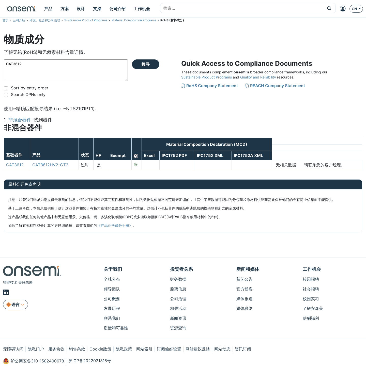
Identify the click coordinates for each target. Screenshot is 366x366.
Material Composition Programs (134, 20)
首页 (6, 20)
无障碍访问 (13, 349)
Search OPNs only (28, 94)
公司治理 (178, 298)
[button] (329, 8)
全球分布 (112, 279)
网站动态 (222, 349)
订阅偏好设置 (169, 349)
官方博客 (244, 289)
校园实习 (311, 298)
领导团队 (112, 289)
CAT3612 (66, 70)
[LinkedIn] (6, 292)
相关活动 (178, 308)
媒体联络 (244, 308)
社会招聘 (311, 289)
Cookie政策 (100, 349)
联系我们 (112, 318)
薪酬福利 (311, 318)
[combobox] (241, 8)
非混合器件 (19, 119)
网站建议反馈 (198, 349)
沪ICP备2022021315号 (89, 360)
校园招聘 (311, 279)
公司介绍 (19, 20)
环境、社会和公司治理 (44, 20)
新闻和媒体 (247, 269)
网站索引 (144, 349)
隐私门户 (36, 349)
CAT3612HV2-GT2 (50, 164)
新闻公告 (244, 279)
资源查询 (178, 327)
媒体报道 (244, 298)
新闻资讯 (178, 318)
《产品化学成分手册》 (115, 225)
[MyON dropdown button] (344, 8)
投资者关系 (181, 269)
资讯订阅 (243, 349)
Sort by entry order (29, 87)
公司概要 (112, 298)
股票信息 (178, 289)
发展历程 (112, 308)
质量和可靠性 (116, 327)
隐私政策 (124, 349)
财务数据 (178, 279)
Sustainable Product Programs (85, 20)
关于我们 (113, 269)
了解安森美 (313, 308)
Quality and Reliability (258, 77)
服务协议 (56, 349)
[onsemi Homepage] (21, 8)
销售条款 (77, 349)
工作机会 (312, 269)
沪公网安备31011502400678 (33, 361)
